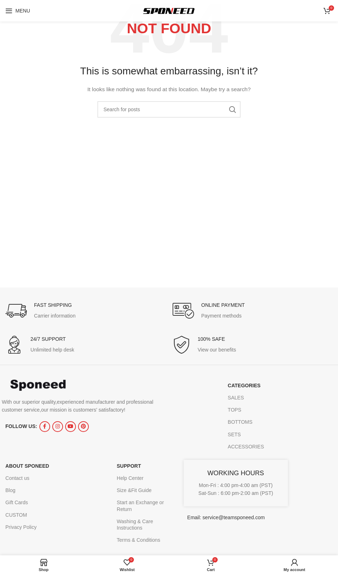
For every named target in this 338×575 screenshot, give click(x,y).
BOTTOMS (240, 422)
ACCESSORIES (246, 446)
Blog (10, 490)
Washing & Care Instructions (135, 525)
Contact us (17, 478)
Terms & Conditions (138, 540)
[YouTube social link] (70, 426)
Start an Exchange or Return (140, 506)
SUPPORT (129, 466)
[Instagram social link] (57, 426)
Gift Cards (16, 502)
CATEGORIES (244, 385)
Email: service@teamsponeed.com (226, 517)
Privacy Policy (21, 527)
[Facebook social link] (44, 426)
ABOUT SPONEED (27, 466)
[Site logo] (169, 10)
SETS (234, 434)
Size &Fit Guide (134, 490)
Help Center (130, 478)
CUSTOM (16, 515)
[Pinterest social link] (83, 426)
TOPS (234, 410)
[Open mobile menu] (18, 11)
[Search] (169, 109)
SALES (236, 397)
